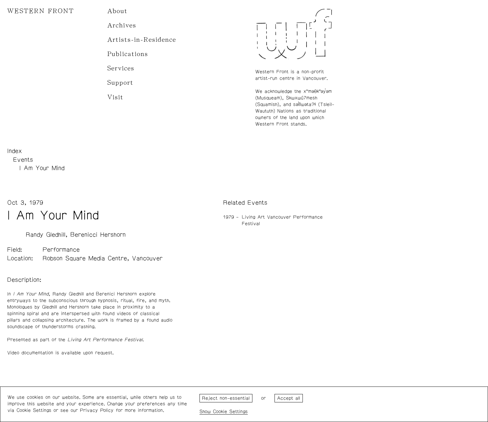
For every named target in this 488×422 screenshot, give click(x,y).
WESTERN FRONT (40, 11)
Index (14, 151)
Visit (115, 97)
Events (23, 160)
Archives (121, 25)
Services (120, 68)
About (117, 11)
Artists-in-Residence (141, 39)
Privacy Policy (97, 410)
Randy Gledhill (45, 235)
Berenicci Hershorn (98, 235)
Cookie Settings (230, 411)
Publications (127, 54)
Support (120, 82)
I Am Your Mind (41, 168)
